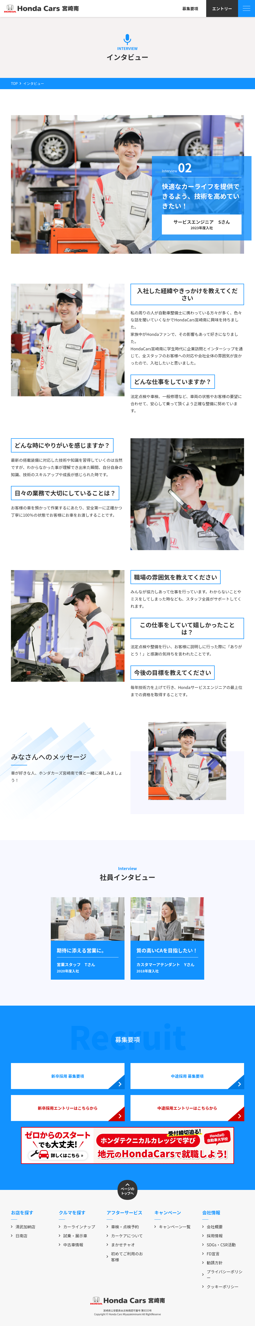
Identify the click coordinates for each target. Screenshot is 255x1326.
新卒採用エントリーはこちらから (68, 1108)
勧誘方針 (212, 1263)
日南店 (19, 1236)
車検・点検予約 (123, 1227)
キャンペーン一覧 (172, 1227)
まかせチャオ (121, 1245)
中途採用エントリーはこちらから (187, 1108)
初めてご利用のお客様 (125, 1257)
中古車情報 (71, 1245)
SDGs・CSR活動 (219, 1245)
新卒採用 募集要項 (67, 1076)
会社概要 (212, 1227)
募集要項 (190, 8)
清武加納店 (23, 1227)
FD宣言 (211, 1254)
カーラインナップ (77, 1227)
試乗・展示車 (73, 1236)
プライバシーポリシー (222, 1275)
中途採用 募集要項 (187, 1076)
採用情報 (212, 1236)
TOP (14, 83)
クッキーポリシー (220, 1287)
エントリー (222, 8)
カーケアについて (125, 1236)
